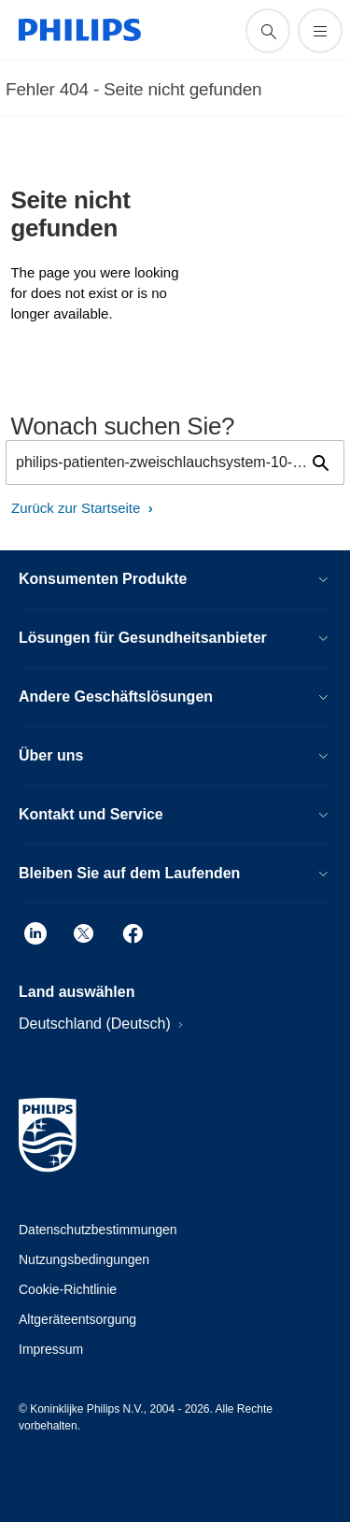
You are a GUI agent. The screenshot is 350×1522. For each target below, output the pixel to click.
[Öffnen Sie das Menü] (320, 30)
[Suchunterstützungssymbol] (267, 30)
